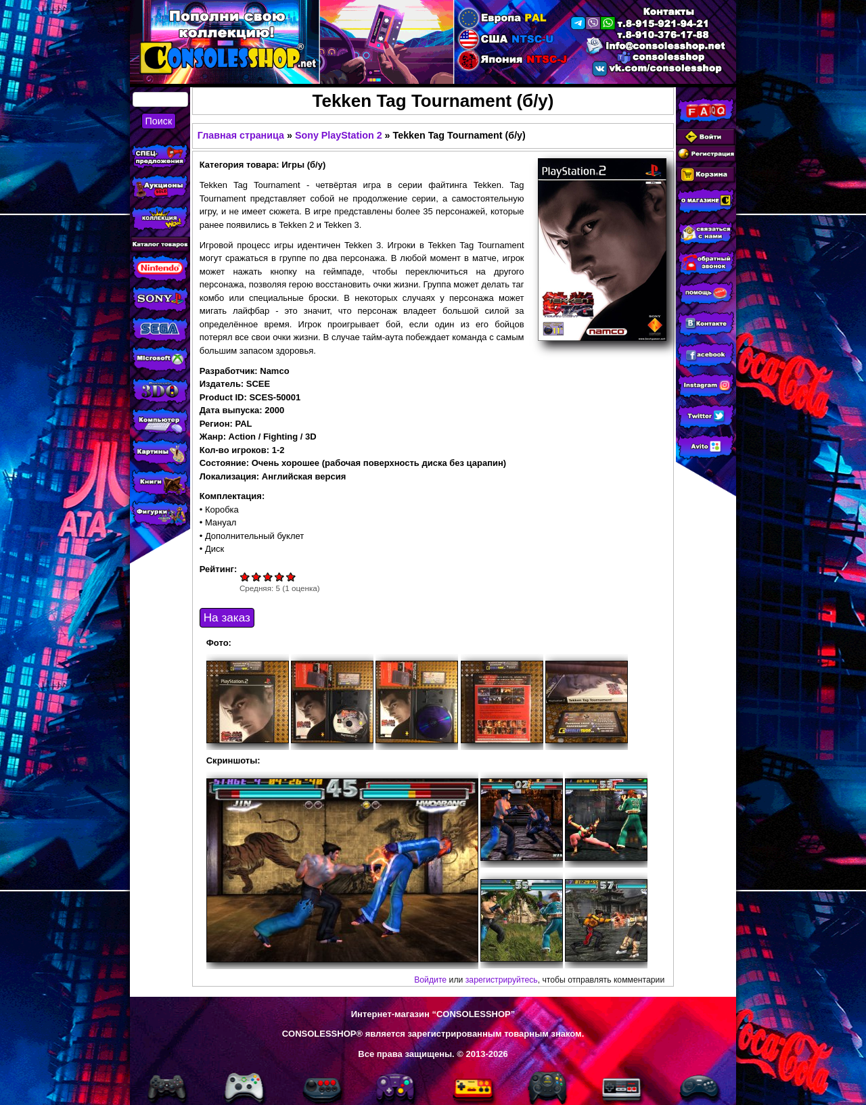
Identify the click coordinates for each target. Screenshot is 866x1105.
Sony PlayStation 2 (338, 135)
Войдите (430, 980)
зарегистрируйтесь (501, 980)
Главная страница (241, 135)
